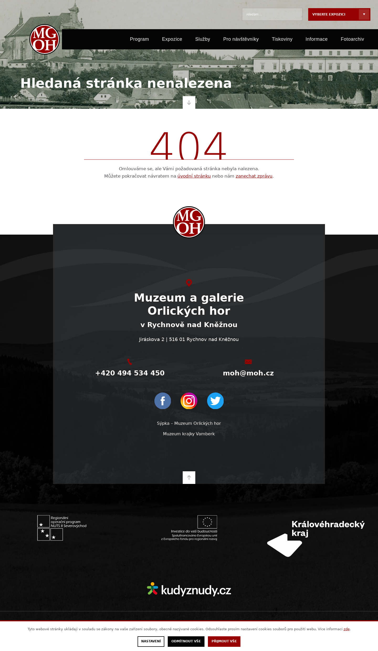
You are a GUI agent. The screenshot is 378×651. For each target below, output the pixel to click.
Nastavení (151, 641)
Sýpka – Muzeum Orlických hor (189, 423)
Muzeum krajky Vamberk (189, 433)
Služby (202, 40)
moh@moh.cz (248, 373)
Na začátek (189, 477)
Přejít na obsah (189, 102)
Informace (317, 40)
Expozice (172, 40)
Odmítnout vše (186, 641)
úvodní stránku (194, 176)
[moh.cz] (44, 40)
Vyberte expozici (328, 14)
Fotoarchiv (352, 40)
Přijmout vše (224, 641)
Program (139, 40)
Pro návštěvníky (241, 40)
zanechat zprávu (254, 176)
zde (347, 629)
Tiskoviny (282, 40)
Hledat (296, 14)
